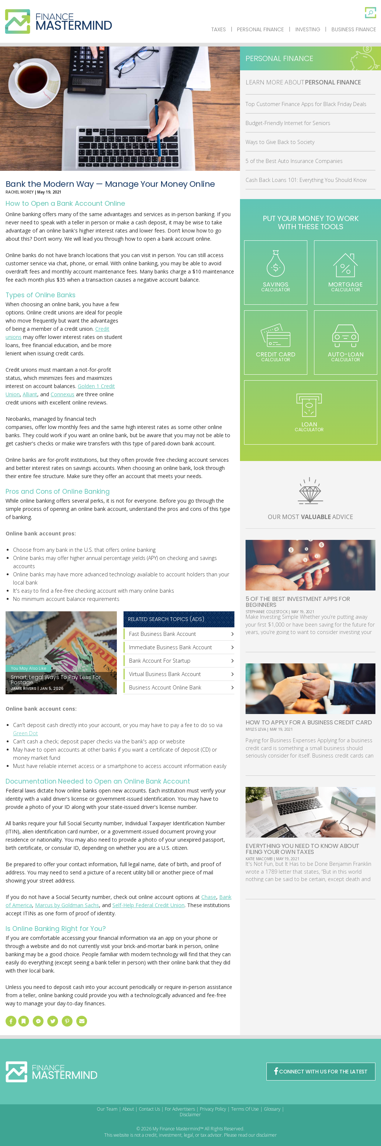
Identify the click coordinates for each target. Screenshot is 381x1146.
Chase (208, 896)
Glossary (272, 1109)
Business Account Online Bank (165, 687)
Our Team (107, 1109)
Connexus (62, 394)
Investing (307, 29)
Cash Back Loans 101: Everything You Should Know (306, 179)
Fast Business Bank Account (162, 633)
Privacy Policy (213, 1109)
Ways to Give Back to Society (280, 141)
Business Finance (354, 29)
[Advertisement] (178, 361)
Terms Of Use (245, 1109)
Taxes (218, 29)
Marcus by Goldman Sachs (67, 905)
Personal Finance (260, 29)
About (128, 1109)
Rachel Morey (19, 192)
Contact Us (149, 1109)
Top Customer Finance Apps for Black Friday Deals (306, 104)
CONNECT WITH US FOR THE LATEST (320, 1071)
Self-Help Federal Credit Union (148, 905)
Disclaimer (190, 1114)
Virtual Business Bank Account (165, 674)
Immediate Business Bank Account (170, 647)
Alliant (30, 394)
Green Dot (25, 733)
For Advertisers (180, 1109)
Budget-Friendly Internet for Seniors (288, 123)
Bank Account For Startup (159, 660)
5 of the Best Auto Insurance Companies (294, 160)
